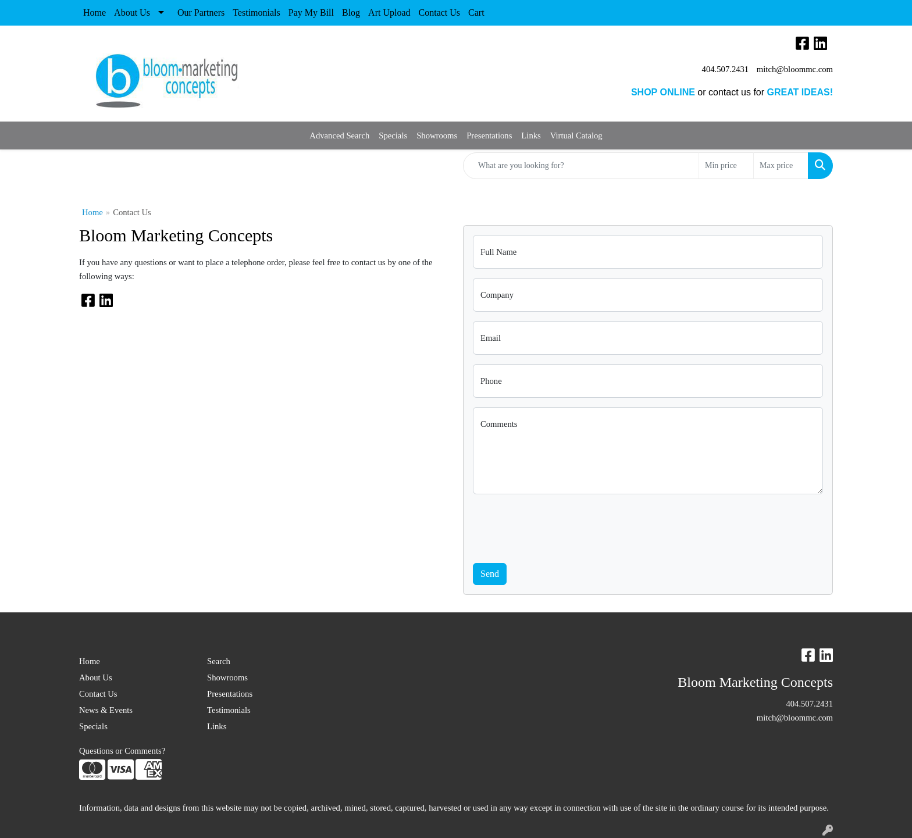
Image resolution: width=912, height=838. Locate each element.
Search (218, 661)
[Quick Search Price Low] (726, 165)
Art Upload (389, 12)
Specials (393, 135)
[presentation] (561, 526)
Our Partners (201, 12)
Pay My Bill (311, 12)
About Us (132, 12)
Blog (351, 12)
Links (530, 135)
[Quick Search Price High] (780, 165)
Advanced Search (339, 135)
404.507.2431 (725, 69)
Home (94, 12)
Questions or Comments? (122, 750)
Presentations (489, 135)
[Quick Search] (581, 165)
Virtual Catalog (576, 135)
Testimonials (256, 12)
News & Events (106, 710)
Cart (476, 12)
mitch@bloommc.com (795, 69)
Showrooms (436, 135)
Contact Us (440, 12)
